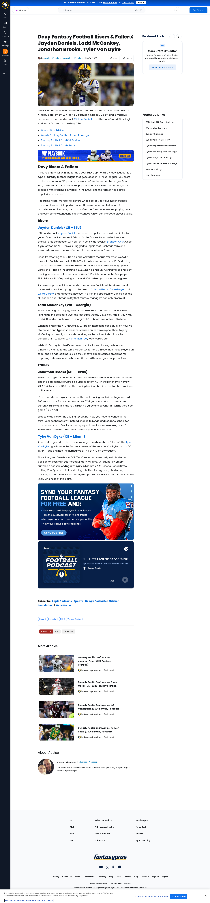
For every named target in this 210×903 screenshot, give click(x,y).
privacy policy (110, 3)
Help (136, 877)
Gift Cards (100, 840)
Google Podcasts (96, 601)
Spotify (78, 601)
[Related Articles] (86, 692)
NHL (72, 840)
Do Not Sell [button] (67, 877)
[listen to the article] (113, 58)
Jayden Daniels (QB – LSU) (59, 227)
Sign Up (155, 877)
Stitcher (114, 601)
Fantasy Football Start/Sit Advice (60, 140)
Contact (127, 877)
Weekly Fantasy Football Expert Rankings (65, 135)
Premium (145, 877)
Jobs (118, 877)
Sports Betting (143, 840)
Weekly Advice (74, 619)
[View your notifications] (177, 10)
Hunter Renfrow (78, 338)
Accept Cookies (178, 896)
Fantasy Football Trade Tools (58, 145)
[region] (105, 896)
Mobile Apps (142, 820)
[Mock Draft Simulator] (162, 67)
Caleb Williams (100, 289)
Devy (41, 619)
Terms (77, 877)
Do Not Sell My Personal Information (151, 896)
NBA (72, 833)
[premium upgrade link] (185, 10)
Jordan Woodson (52, 58)
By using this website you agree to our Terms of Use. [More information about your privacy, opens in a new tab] (29, 900)
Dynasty (52, 619)
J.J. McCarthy (46, 293)
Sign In (165, 877)
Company (102, 877)
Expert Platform (102, 833)
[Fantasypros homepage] (5, 6)
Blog (111, 877)
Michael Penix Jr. (83, 119)
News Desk (141, 827)
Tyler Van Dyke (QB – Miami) (61, 436)
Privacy (56, 877)
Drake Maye (117, 289)
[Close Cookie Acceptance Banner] (206, 896)
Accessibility (88, 877)
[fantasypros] (86, 568)
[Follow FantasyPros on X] (68, 631)
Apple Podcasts (62, 601)
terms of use (128, 3)
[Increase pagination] (178, 36)
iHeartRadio (63, 605)
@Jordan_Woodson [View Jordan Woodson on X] (73, 58)
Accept (141, 3)
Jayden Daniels (67, 233)
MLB (72, 827)
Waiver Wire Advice (52, 130)
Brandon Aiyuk (115, 241)
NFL (61, 619)
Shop (139, 833)
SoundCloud (45, 605)
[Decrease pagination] (172, 36)
